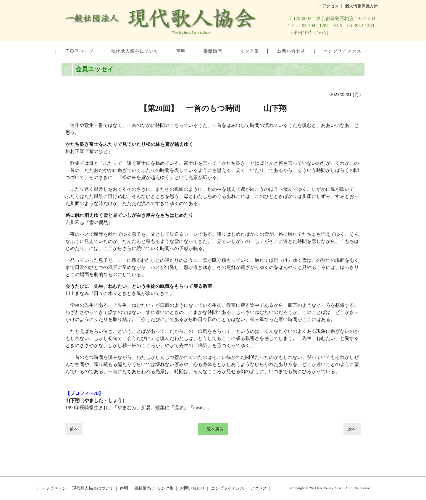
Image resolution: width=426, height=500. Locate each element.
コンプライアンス (227, 488)
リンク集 (165, 488)
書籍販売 (142, 488)
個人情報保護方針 (361, 6)
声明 (124, 488)
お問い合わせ (192, 488)
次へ (352, 429)
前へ (74, 429)
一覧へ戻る (213, 429)
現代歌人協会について (93, 488)
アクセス (330, 6)
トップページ (53, 488)
